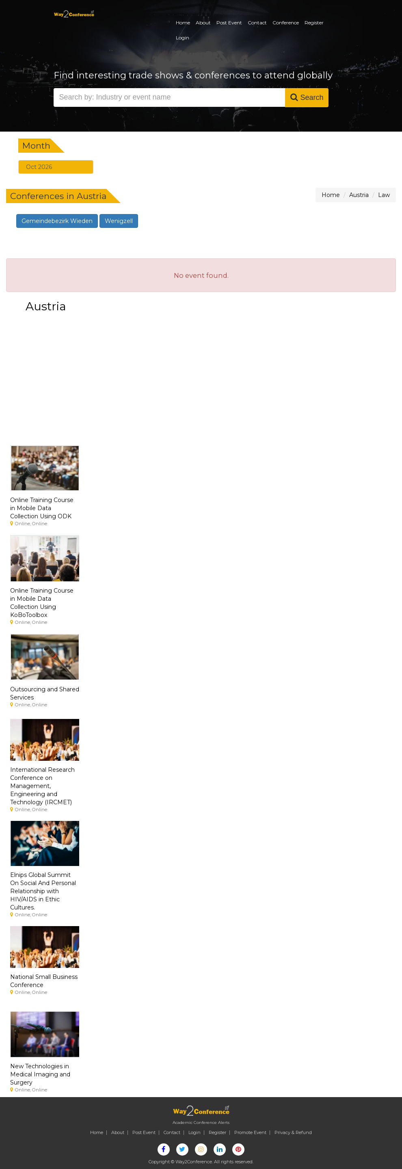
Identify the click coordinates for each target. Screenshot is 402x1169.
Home (183, 22)
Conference (285, 22)
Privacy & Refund (293, 1132)
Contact (257, 22)
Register (314, 22)
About (203, 22)
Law (384, 195)
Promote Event (250, 1132)
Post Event (229, 22)
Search (306, 97)
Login (182, 38)
